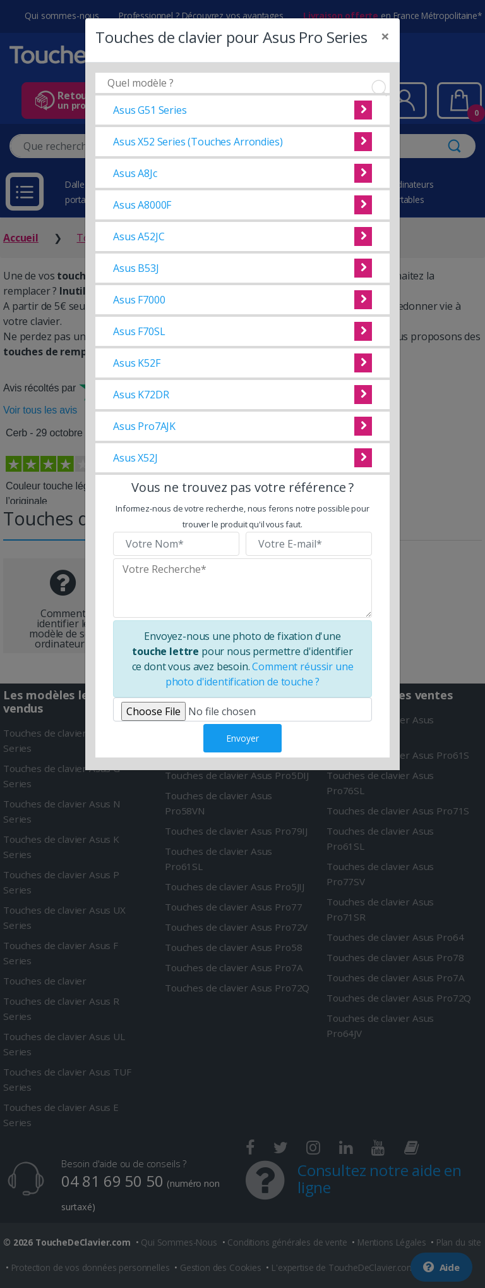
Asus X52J (135, 458)
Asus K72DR (141, 395)
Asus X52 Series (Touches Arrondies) (197, 142)
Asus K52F (136, 363)
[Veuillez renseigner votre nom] (176, 544)
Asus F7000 (139, 300)
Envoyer (242, 738)
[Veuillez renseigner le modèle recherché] (242, 588)
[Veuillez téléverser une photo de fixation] (242, 709)
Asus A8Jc (135, 173)
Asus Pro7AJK (144, 426)
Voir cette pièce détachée (363, 110)
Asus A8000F (142, 205)
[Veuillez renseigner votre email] (309, 544)
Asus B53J (136, 268)
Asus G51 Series (150, 110)
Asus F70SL (139, 331)
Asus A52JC (138, 236)
